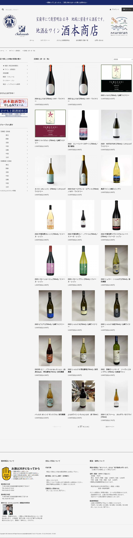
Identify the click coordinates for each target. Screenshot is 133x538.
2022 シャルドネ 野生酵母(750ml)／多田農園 (83, 371)
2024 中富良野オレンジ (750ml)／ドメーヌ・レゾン (50, 235)
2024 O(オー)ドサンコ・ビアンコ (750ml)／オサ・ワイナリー (83, 190)
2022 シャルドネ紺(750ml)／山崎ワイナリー (115, 325)
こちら (54, 490)
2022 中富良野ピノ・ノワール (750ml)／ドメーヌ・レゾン (83, 235)
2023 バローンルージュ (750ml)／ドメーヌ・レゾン (50, 280)
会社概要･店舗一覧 (82, 40)
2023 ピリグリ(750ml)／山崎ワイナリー (49, 324)
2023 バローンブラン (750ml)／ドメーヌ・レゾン (82, 280)
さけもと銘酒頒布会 (63, 40)
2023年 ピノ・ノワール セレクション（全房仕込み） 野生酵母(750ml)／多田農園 (50, 371)
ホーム (32, 40)
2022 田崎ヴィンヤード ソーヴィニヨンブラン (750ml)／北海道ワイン (116, 371)
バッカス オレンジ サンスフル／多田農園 (50, 414)
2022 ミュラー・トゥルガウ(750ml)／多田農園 (115, 280)
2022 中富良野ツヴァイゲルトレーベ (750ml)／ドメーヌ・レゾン (114, 235)
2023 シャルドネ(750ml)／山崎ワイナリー (82, 325)
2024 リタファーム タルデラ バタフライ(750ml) (116, 416)
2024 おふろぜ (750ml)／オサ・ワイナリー (50, 100)
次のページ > (110, 426)
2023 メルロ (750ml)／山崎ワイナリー (115, 95)
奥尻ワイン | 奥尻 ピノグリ (111, 189)
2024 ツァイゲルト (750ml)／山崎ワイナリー (50, 142)
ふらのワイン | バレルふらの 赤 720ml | (83, 414)
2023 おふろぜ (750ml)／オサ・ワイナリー (83, 100)
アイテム (126, 9)
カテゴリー (45, 40)
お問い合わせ (99, 40)
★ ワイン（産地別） (14, 50)
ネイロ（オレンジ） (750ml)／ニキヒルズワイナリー (50, 190)
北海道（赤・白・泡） (30, 50)
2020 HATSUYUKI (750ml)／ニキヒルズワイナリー (116, 145)
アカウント (115, 9)
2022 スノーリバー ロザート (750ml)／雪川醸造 (83, 145)
